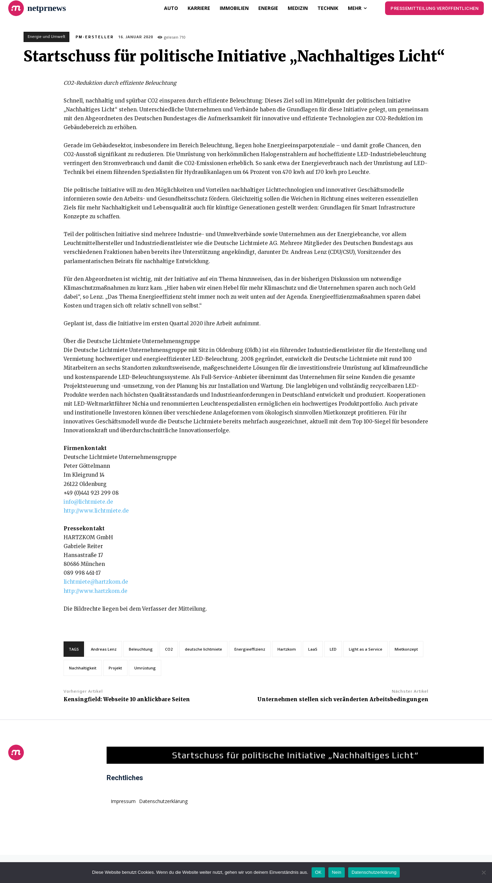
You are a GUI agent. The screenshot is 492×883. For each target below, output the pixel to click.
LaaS (312, 649)
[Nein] (483, 872)
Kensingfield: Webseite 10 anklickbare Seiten (127, 699)
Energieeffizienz (249, 649)
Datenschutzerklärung (374, 872)
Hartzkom (286, 649)
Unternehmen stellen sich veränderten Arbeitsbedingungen (342, 699)
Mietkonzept (406, 649)
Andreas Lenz (104, 649)
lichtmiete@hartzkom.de (96, 582)
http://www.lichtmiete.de (96, 510)
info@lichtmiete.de (88, 502)
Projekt (115, 667)
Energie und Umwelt (46, 37)
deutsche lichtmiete (203, 649)
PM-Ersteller (95, 37)
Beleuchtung (141, 649)
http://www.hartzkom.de (95, 591)
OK (318, 872)
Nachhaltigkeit (82, 667)
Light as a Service (365, 649)
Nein (336, 872)
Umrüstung (145, 667)
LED (333, 649)
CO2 (169, 649)
